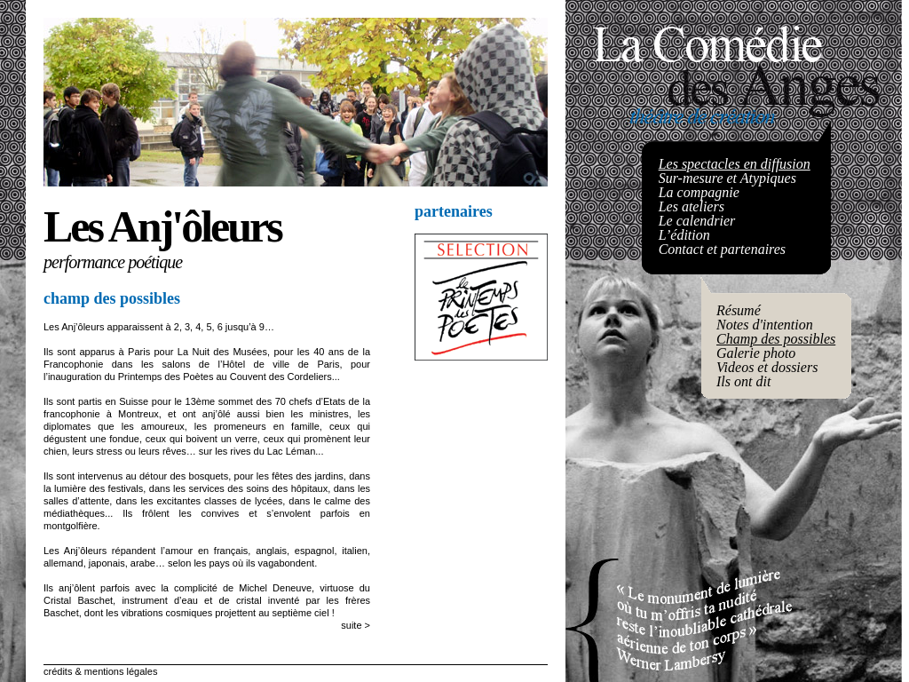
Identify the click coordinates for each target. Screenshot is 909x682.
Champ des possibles (775, 338)
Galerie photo (755, 353)
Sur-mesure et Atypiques (727, 178)
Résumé (738, 310)
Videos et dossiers (767, 367)
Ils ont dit (743, 381)
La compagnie (699, 192)
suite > (355, 625)
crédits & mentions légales (100, 671)
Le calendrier (697, 220)
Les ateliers (691, 206)
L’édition (684, 234)
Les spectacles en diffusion (734, 163)
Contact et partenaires (722, 249)
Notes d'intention (764, 324)
